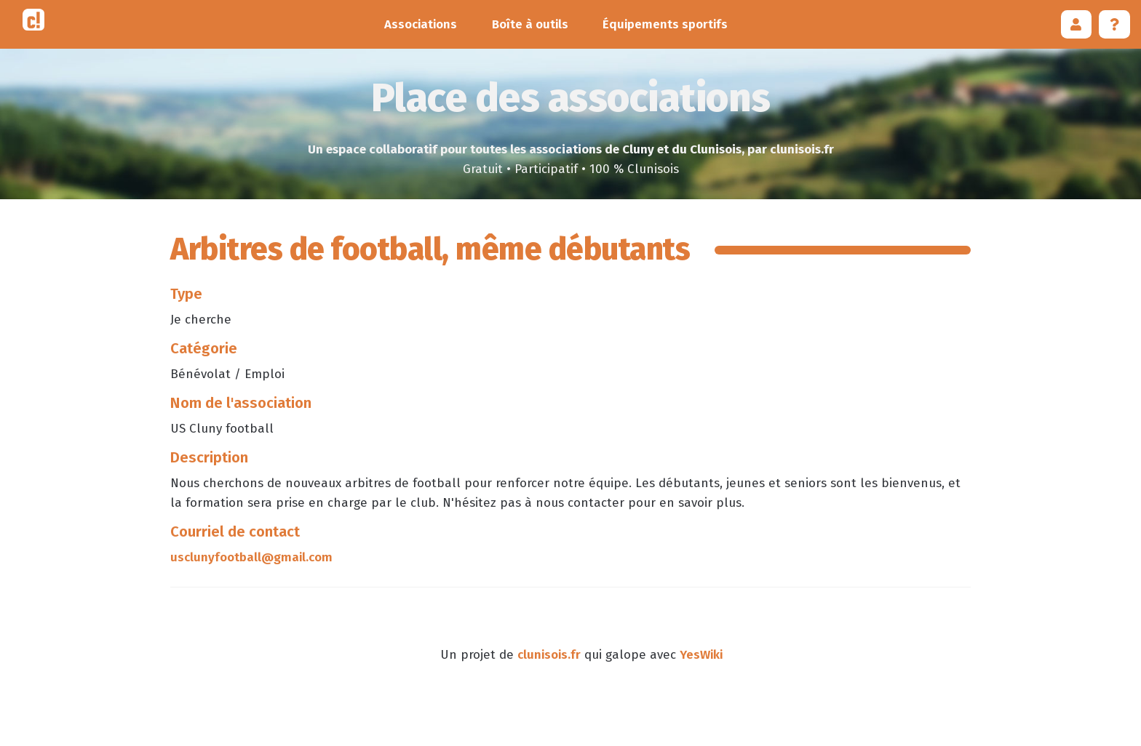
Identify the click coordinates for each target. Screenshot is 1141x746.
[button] (1076, 24)
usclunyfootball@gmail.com (251, 557)
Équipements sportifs (665, 24)
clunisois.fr (549, 654)
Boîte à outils (530, 24)
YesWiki (701, 654)
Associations (420, 24)
